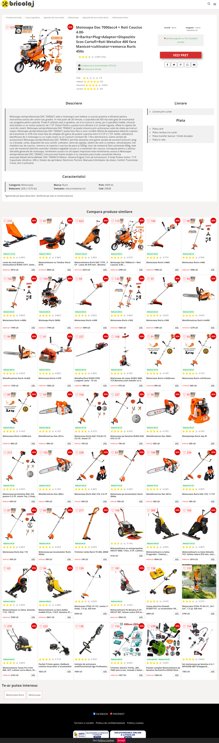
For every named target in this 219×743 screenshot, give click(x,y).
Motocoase (73, 17)
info (33, 269)
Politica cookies (135, 723)
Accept (121, 740)
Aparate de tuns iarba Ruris (95, 17)
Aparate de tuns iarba (54, 17)
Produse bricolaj (14, 17)
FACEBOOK (100, 714)
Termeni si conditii (84, 723)
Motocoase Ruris (120, 17)
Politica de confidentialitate (110, 723)
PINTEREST (117, 714)
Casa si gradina (32, 17)
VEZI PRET (180, 55)
